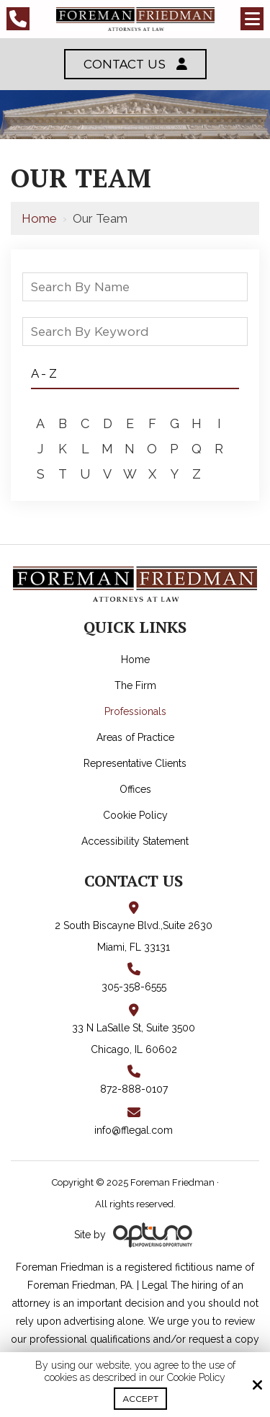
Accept (140, 1398)
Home (39, 218)
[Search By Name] (135, 286)
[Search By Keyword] (135, 331)
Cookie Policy (196, 1377)
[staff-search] (235, 290)
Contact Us (135, 64)
